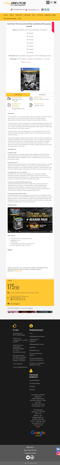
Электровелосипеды (10, 18)
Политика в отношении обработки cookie (36, 364)
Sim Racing (40, 15)
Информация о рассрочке (34, 340)
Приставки (18, 15)
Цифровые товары (50, 15)
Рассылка (32, 389)
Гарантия (32, 347)
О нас (19, 18)
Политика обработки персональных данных (36, 359)
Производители (34, 350)
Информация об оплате (36, 344)
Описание (18, 95)
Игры (33, 15)
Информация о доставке (37, 336)
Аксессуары (27, 15)
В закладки (14, 304)
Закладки (32, 386)
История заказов (34, 383)
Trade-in (11, 15)
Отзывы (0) (42, 95)
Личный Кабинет (34, 380)
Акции (6, 15)
